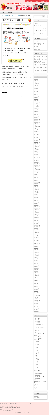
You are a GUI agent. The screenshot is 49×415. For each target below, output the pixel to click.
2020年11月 (36, 175)
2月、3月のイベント (38, 47)
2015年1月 (36, 277)
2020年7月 (36, 182)
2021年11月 (36, 157)
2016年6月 (36, 251)
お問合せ (27, 1)
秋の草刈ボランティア (26, 96)
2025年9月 (36, 89)
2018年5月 (36, 215)
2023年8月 (36, 125)
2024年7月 (36, 109)
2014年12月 (36, 278)
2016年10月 (36, 245)
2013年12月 (36, 297)
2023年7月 (36, 126)
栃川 (36, 365)
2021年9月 (36, 160)
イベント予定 (17, 15)
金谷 (36, 342)
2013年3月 (36, 311)
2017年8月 (36, 229)
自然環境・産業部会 (39, 327)
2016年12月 (36, 241)
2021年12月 (36, 155)
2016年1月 (36, 258)
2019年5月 (36, 198)
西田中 (37, 353)
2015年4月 (36, 272)
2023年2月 (36, 134)
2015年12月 (36, 260)
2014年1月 (36, 295)
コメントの (37, 397)
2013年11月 (36, 298)
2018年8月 (36, 211)
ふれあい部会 (38, 325)
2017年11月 (36, 225)
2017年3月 (36, 237)
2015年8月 (36, 266)
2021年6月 (36, 165)
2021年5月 (36, 166)
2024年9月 (36, 106)
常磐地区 (36, 341)
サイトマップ (30, 403)
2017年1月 (36, 240)
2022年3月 (36, 151)
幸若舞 (35, 379)
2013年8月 (36, 303)
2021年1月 (36, 172)
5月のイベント (36, 41)
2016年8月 (36, 248)
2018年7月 (36, 212)
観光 (35, 387)
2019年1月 (36, 205)
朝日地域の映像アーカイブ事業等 (40, 381)
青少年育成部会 (38, 324)
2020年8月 (36, 180)
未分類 (35, 384)
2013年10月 (36, 300)
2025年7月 (36, 92)
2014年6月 (36, 288)
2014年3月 (36, 292)
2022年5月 (36, 148)
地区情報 (23, 12)
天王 (36, 367)
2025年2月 (36, 99)
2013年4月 (36, 309)
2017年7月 (36, 231)
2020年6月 (36, 183)
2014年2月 (36, 294)
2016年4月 (36, 254)
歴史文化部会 (37, 378)
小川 (36, 350)
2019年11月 (36, 191)
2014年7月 (36, 286)
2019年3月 (36, 202)
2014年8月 (36, 284)
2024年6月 (36, 111)
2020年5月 (36, 185)
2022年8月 (36, 143)
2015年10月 (36, 263)
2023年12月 (36, 119)
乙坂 (36, 364)
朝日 (36, 356)
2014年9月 (36, 283)
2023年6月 (36, 128)
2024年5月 (36, 112)
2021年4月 (36, 168)
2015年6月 (36, 269)
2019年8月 (36, 194)
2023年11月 (36, 120)
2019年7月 (36, 195)
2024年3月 (36, 114)
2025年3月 (36, 97)
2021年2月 (36, 171)
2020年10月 (36, 177)
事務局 (36, 319)
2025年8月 (36, 91)
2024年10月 (36, 105)
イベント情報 (37, 338)
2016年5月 (36, 252)
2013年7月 (36, 304)
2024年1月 (36, 117)
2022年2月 (36, 152)
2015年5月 (36, 271)
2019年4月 (36, 200)
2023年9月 (36, 123)
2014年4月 (36, 291)
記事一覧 (7, 15)
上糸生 (37, 347)
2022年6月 (36, 146)
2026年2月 (36, 82)
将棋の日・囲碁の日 (38, 49)
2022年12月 (36, 137)
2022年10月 (36, 140)
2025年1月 (36, 100)
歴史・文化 (30, 12)
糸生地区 (36, 344)
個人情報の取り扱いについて (35, 1)
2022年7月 (36, 145)
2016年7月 (36, 249)
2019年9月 (36, 192)
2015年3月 (36, 274)
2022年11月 (36, 139)
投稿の (36, 396)
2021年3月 (36, 169)
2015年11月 (36, 261)
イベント (16, 12)
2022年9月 (36, 142)
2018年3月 (36, 218)
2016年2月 (36, 257)
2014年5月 (36, 289)
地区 (35, 332)
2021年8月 (36, 162)
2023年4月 (36, 131)
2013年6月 (36, 306)
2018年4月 (36, 217)
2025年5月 (36, 96)
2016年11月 (36, 243)
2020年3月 (36, 186)
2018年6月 (36, 214)
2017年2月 (36, 238)
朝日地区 (36, 352)
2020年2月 (36, 188)
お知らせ (10, 12)
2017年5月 (36, 234)
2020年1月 (36, 189)
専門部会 (43, 12)
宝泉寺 (37, 368)
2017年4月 (36, 235)
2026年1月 (36, 83)
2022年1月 (36, 154)
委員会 (36, 330)
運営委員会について (44, 1)
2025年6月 (36, 94)
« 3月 (35, 34)
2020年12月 (36, 174)
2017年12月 (36, 223)
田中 (36, 361)
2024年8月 (36, 108)
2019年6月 (36, 197)
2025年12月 (36, 85)
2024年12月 (36, 102)
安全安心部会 (38, 322)
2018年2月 (36, 220)
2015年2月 (36, 275)
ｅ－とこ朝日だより (38, 333)
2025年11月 (36, 86)
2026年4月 (36, 79)
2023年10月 (36, 122)
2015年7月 (36, 268)
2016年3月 (36, 255)
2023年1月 (36, 135)
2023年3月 (36, 132)
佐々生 (37, 359)
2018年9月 (36, 209)
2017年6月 (36, 232)
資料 (35, 388)
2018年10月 (36, 208)
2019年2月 (36, 203)
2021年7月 (36, 163)
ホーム (3, 12)
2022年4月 (36, 149)
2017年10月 (36, 226)
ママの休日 (36, 46)
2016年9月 (36, 246)
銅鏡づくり (4, 96)
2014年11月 (36, 280)
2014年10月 (36, 281)
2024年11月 (36, 103)
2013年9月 (36, 301)
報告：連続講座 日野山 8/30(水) (40, 56)
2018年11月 (36, 206)
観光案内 (36, 12)
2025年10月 (36, 88)
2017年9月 (36, 228)
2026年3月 (36, 80)
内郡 (36, 355)
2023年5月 (36, 129)
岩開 (36, 358)
